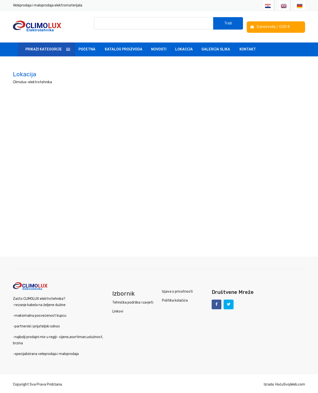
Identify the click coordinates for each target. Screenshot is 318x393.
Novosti (158, 45)
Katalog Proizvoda (123, 45)
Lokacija (184, 45)
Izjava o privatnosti (177, 288)
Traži (228, 25)
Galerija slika (215, 45)
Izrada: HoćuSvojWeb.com (284, 382)
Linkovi (117, 308)
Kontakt (247, 45)
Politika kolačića (175, 297)
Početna (87, 45)
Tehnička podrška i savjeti (132, 299)
